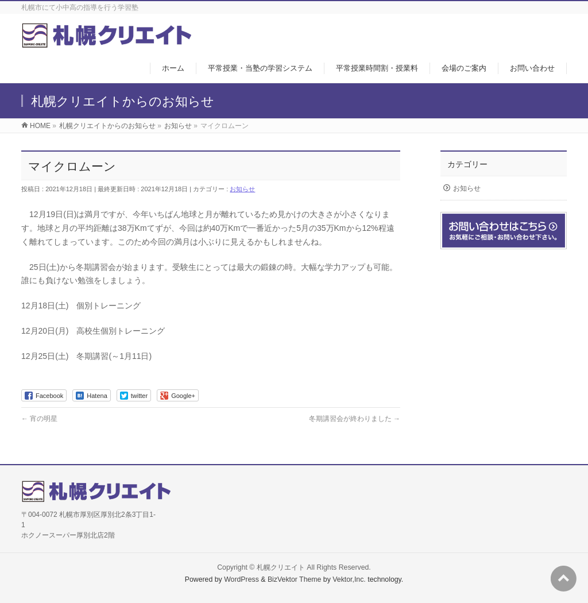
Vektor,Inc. (349, 579)
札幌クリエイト (281, 567)
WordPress (241, 579)
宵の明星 (39, 419)
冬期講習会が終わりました (354, 419)
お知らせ (242, 188)
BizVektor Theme (295, 579)
